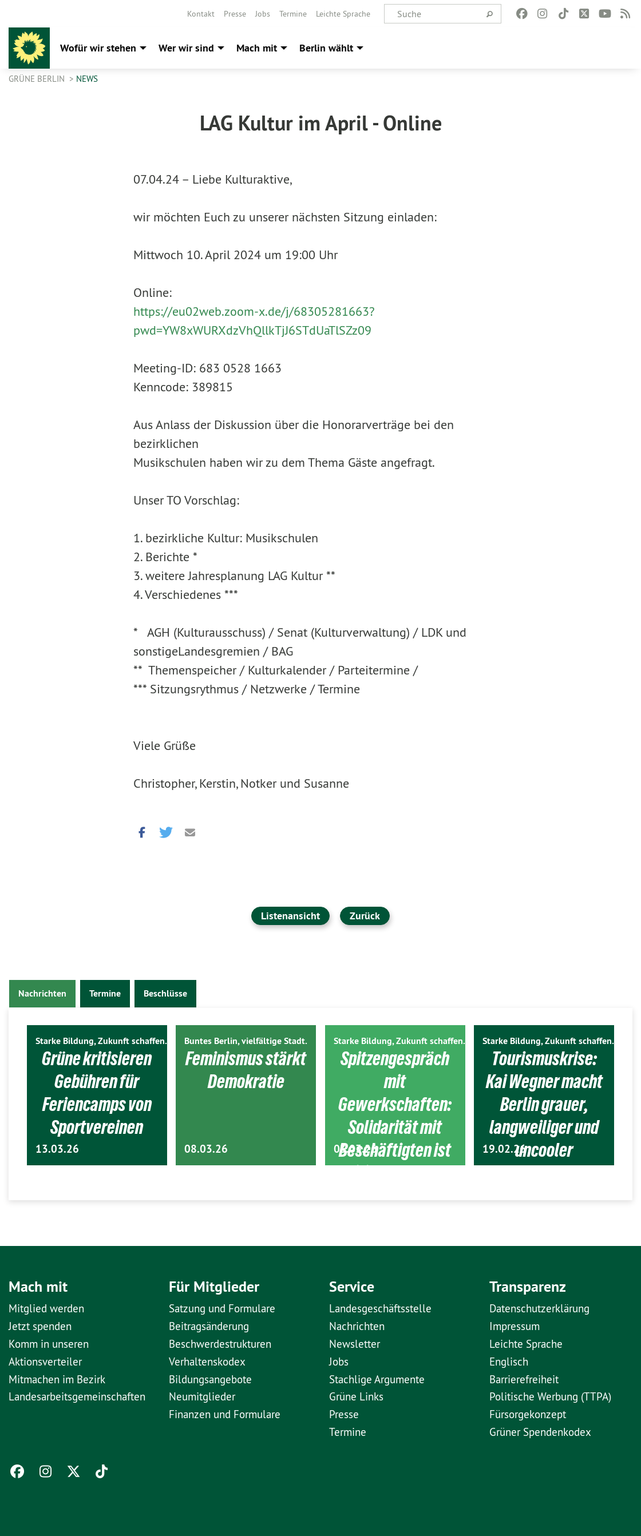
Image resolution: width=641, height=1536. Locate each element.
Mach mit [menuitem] (256, 47)
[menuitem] (201, 13)
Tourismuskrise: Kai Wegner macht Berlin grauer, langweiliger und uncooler (544, 1103)
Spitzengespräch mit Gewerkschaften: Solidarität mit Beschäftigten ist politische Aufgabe (395, 1125)
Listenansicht (290, 915)
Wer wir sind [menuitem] (186, 47)
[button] (142, 829)
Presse (235, 14)
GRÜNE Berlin (38, 78)
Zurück (365, 915)
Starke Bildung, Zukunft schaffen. (101, 1041)
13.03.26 (57, 1149)
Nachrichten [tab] (42, 993)
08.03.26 (206, 1149)
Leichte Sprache (343, 14)
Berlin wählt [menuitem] (326, 47)
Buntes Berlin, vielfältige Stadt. (245, 1041)
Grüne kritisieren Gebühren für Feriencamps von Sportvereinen (97, 1092)
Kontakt (201, 14)
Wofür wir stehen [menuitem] (98, 47)
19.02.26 (504, 1149)
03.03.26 (355, 1149)
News (87, 78)
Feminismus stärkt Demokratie (245, 1069)
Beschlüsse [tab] (165, 993)
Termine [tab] (105, 993)
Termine (293, 14)
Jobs (262, 14)
